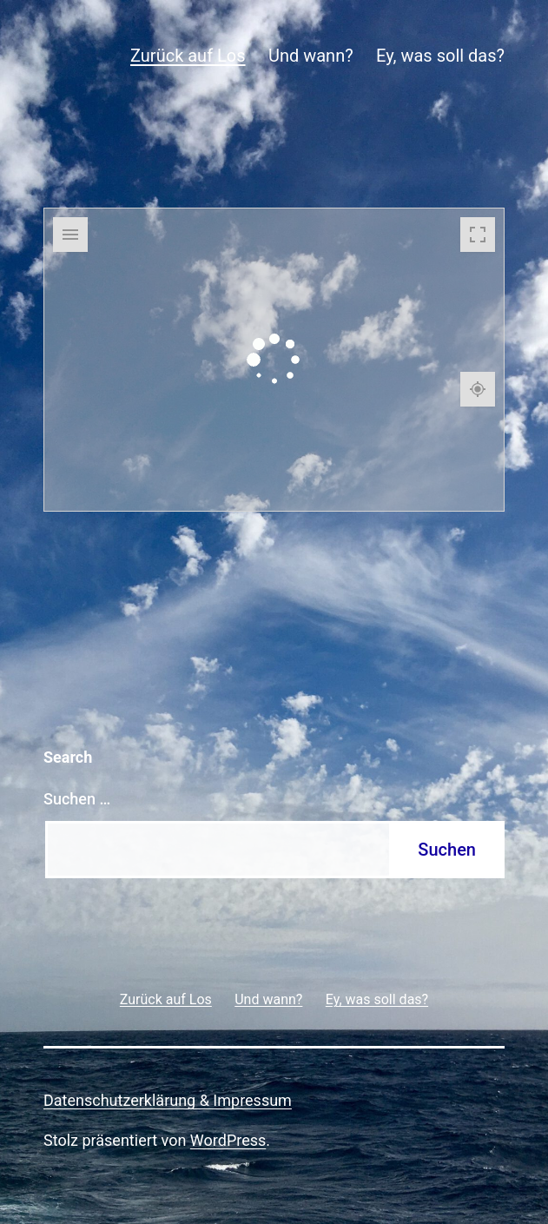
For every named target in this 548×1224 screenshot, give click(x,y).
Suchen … (76, 799)
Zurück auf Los (188, 55)
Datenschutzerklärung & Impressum (167, 1100)
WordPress (228, 1140)
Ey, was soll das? (440, 55)
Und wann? (310, 55)
